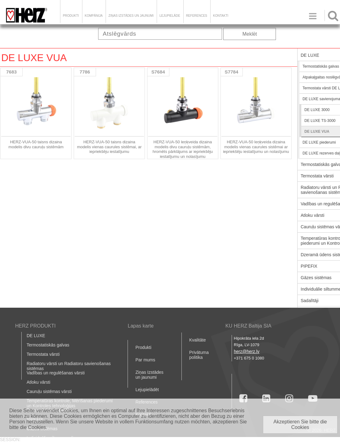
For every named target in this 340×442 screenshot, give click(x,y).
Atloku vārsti (38, 382)
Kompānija (94, 15)
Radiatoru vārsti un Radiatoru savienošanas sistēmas (69, 366)
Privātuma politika (199, 355)
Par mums (145, 359)
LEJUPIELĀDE (169, 15)
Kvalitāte (197, 339)
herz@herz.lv (246, 351)
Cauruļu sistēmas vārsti (49, 391)
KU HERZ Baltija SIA (248, 325)
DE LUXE (36, 335)
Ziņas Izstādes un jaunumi (131, 15)
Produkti (71, 15)
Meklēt (249, 34)
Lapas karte (141, 325)
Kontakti (220, 15)
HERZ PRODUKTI (35, 325)
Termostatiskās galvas (48, 344)
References (196, 15)
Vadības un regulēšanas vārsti (56, 372)
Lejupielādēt (147, 389)
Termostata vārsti (43, 354)
